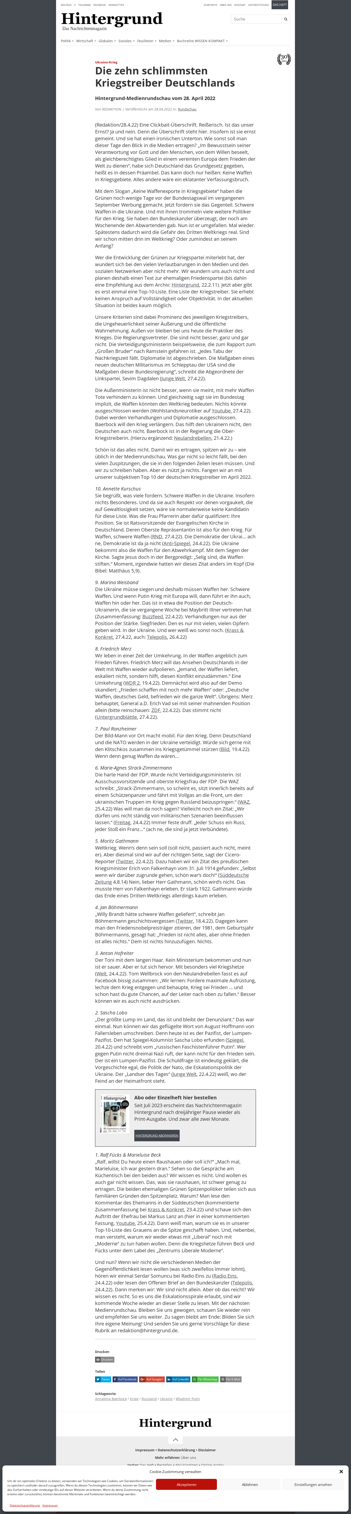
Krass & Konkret (166, 1209)
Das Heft (280, 5)
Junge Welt (173, 378)
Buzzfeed (152, 616)
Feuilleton (145, 41)
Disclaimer (207, 1450)
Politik (66, 41)
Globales (106, 41)
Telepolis (157, 637)
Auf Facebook (124, 1380)
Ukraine (166, 1399)
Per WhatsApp (204, 1380)
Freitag (122, 822)
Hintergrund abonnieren (157, 1135)
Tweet (102, 1380)
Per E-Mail (230, 1380)
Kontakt (239, 5)
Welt (102, 973)
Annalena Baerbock (111, 1399)
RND (157, 536)
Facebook (99, 5)
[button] (341, 1471)
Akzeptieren (186, 1484)
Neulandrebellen (192, 438)
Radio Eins (225, 1276)
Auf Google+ (151, 1380)
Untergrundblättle (117, 717)
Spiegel (235, 1040)
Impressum (50, 1505)
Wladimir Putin (188, 1399)
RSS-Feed (66, 5)
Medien (165, 41)
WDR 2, (133, 683)
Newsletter (116, 5)
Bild (225, 749)
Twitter (125, 861)
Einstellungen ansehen (313, 1484)
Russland (149, 1399)
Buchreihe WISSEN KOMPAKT (201, 41)
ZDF (155, 710)
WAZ (244, 802)
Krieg (134, 1399)
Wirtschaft (84, 41)
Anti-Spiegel (177, 543)
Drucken (104, 1360)
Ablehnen (250, 1484)
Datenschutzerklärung (25, 1505)
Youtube (221, 410)
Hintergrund (185, 284)
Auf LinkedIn (177, 1380)
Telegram (84, 5)
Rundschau (187, 109)
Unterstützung (258, 5)
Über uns (226, 5)
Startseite (210, 5)
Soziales (125, 41)
